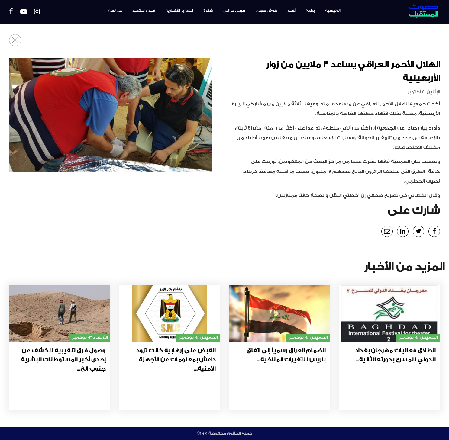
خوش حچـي (266, 10)
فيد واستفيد (143, 10)
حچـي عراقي (234, 10)
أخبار (291, 10)
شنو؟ (208, 10)
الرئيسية (333, 10)
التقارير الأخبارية (179, 10)
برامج (310, 10)
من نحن (115, 10)
